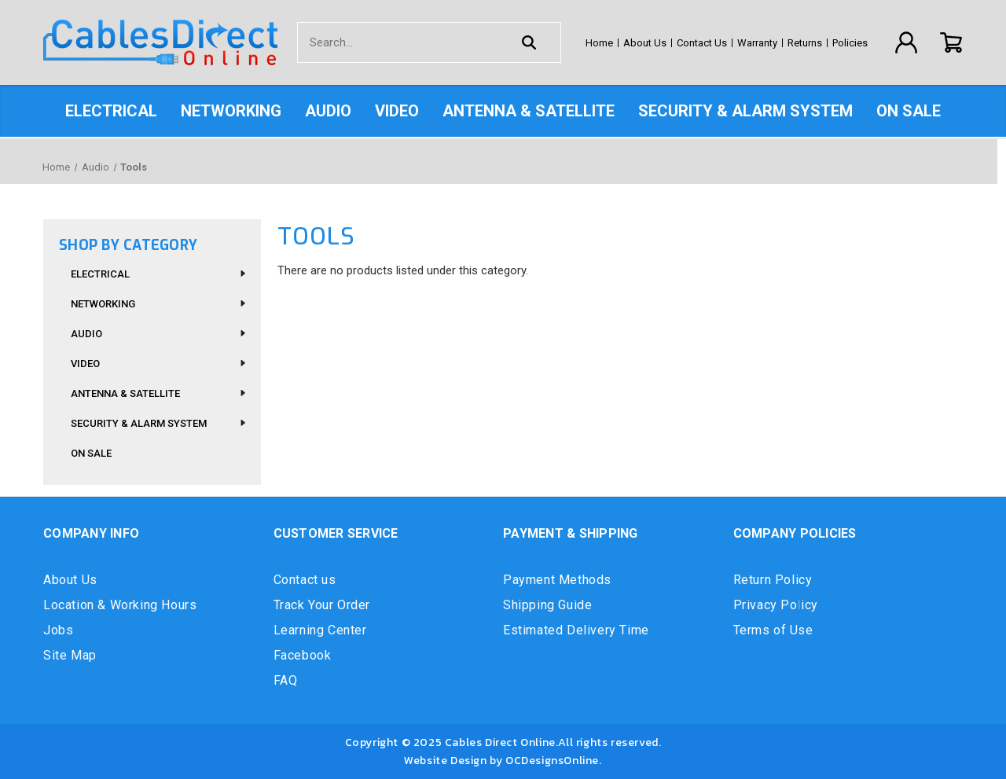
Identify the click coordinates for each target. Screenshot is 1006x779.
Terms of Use (773, 630)
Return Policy (773, 579)
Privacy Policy (775, 604)
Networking (231, 110)
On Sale (908, 110)
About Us (644, 43)
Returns (805, 43)
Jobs (58, 630)
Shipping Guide (547, 604)
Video (397, 110)
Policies (850, 43)
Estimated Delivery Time (576, 630)
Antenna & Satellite (528, 110)
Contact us (305, 579)
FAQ (286, 680)
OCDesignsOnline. (553, 760)
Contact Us (702, 43)
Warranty (757, 43)
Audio (328, 110)
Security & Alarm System (745, 110)
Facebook (303, 655)
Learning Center (320, 630)
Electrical (111, 110)
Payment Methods (557, 579)
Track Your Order (322, 604)
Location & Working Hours (119, 604)
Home (599, 43)
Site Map (70, 655)
